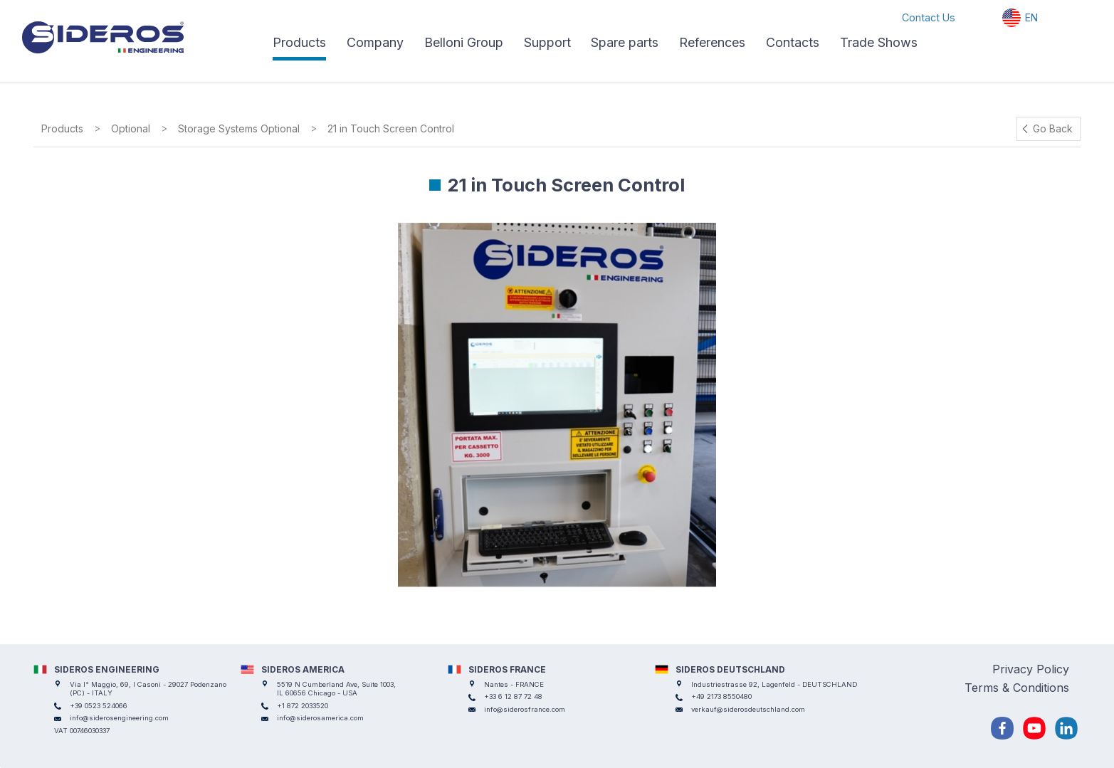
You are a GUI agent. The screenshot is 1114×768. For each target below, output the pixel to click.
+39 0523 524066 (98, 706)
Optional (130, 128)
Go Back (1053, 128)
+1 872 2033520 (302, 706)
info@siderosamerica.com (320, 718)
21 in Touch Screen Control (390, 128)
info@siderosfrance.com (524, 709)
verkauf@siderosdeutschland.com (748, 709)
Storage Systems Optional (239, 128)
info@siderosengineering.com (119, 718)
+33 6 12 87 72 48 (513, 696)
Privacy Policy (1030, 669)
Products (62, 128)
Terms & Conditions (1017, 687)
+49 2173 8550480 (721, 696)
